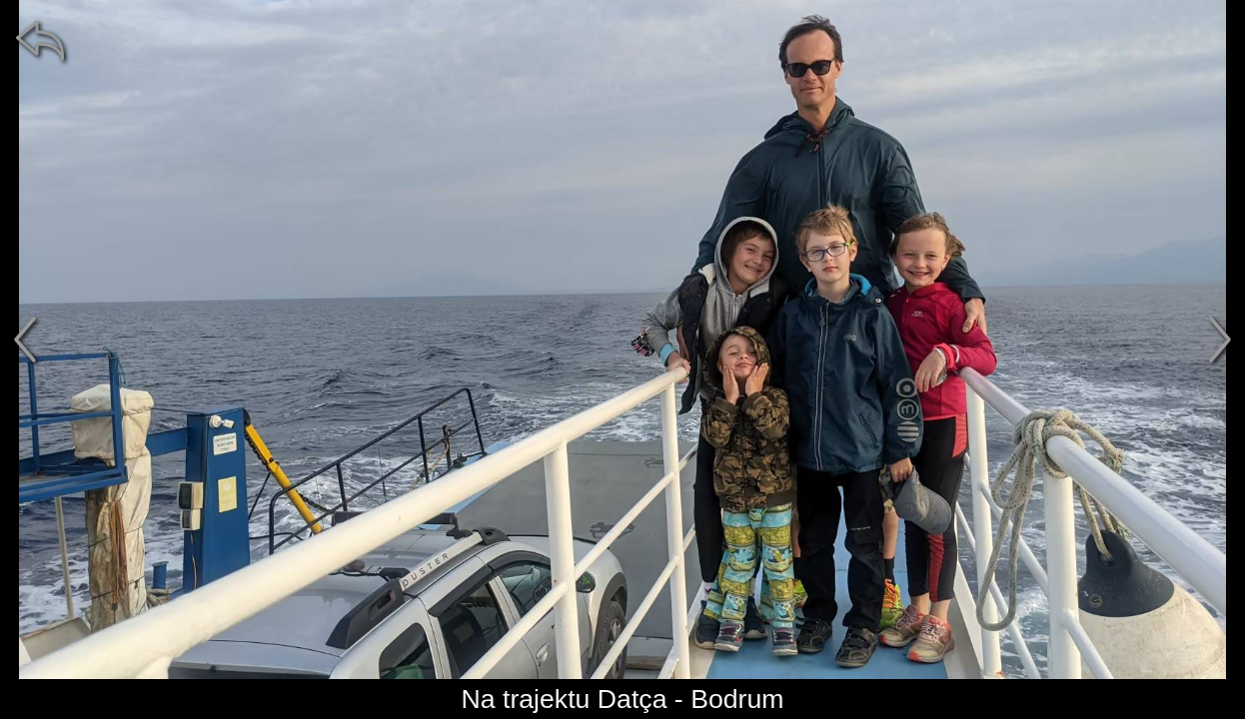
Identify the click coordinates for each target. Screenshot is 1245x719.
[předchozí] (25, 339)
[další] (1220, 339)
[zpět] (40, 40)
